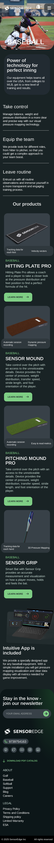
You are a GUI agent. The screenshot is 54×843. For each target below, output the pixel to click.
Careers (8, 795)
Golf (5, 775)
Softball (7, 783)
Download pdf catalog (20, 760)
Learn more (18, 297)
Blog (5, 791)
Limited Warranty (13, 820)
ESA (5, 824)
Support (8, 787)
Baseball (8, 779)
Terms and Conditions (16, 812)
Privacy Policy (11, 808)
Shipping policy (12, 816)
